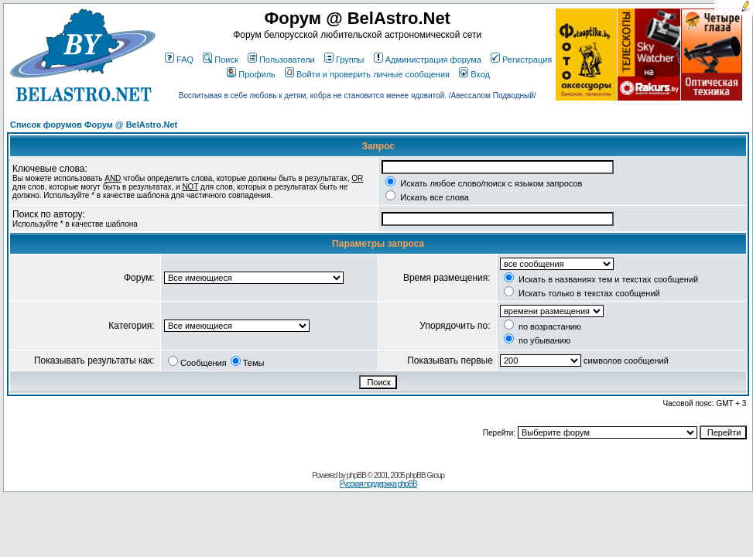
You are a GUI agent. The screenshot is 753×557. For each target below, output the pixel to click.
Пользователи (281, 59)
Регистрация (521, 59)
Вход (474, 74)
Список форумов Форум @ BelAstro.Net (93, 124)
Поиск (220, 59)
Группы (344, 59)
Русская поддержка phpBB (378, 484)
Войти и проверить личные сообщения (367, 74)
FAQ (179, 59)
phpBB (356, 475)
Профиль (251, 74)
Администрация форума (427, 59)
